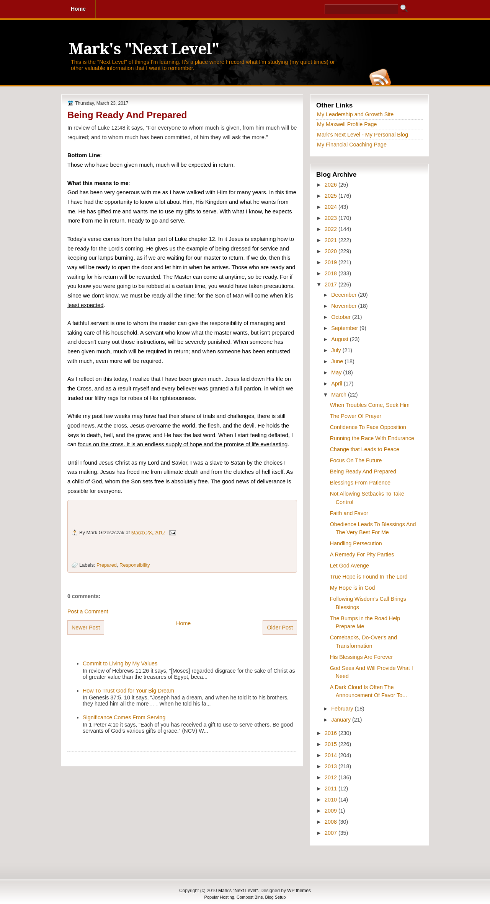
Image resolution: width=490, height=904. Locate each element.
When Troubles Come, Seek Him (370, 405)
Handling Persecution (356, 543)
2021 (331, 240)
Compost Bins (250, 897)
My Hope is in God (352, 588)
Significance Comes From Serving (124, 717)
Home (183, 623)
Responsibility (134, 565)
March (339, 395)
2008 (331, 822)
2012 (331, 777)
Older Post (280, 627)
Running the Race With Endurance (372, 438)
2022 (331, 229)
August (340, 339)
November (344, 306)
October (341, 317)
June (338, 361)
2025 (331, 196)
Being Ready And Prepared (127, 115)
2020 (331, 251)
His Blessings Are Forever (361, 657)
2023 (331, 218)
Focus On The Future (356, 460)
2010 (331, 800)
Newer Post (86, 627)
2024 (331, 207)
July (336, 350)
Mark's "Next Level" (144, 49)
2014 (331, 755)
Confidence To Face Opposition (368, 427)
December (344, 295)
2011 (331, 788)
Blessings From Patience (360, 483)
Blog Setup (275, 897)
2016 (331, 733)
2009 (331, 811)
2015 (331, 744)
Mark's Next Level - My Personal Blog (362, 135)
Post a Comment (87, 611)
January (341, 720)
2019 (331, 262)
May (337, 372)
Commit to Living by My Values (120, 663)
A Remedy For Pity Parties (362, 554)
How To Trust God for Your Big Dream (128, 691)
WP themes (299, 890)
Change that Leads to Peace (364, 449)
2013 (331, 766)
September (345, 328)
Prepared (106, 565)
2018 (331, 273)
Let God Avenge (349, 566)
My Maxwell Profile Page (347, 124)
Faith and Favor (349, 513)
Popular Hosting (219, 897)
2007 (331, 833)
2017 (331, 284)
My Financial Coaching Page (352, 144)
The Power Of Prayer (355, 416)
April (337, 383)
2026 (331, 185)
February (342, 709)
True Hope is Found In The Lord (369, 577)
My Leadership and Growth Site (355, 114)
